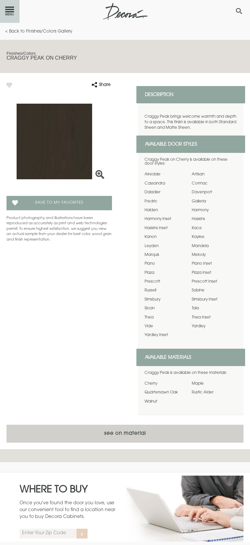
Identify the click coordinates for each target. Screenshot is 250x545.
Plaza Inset (201, 273)
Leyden (152, 246)
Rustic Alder (203, 392)
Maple (198, 384)
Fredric (151, 201)
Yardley (198, 326)
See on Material (125, 433)
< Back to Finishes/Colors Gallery (38, 31)
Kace (197, 228)
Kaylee (198, 237)
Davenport (202, 192)
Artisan (198, 174)
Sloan (150, 308)
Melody (199, 255)
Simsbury (152, 300)
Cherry (151, 384)
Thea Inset (201, 317)
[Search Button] (239, 11)
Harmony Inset (158, 219)
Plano (150, 264)
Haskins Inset (156, 228)
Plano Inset (202, 264)
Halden (151, 210)
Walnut (151, 402)
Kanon (151, 237)
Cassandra (155, 183)
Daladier (152, 192)
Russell (150, 290)
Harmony (200, 210)
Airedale (152, 174)
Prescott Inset (204, 282)
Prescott (152, 282)
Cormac (200, 183)
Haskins (198, 219)
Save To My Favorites (59, 203)
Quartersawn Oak (161, 392)
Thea (149, 317)
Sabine (198, 290)
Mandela (200, 246)
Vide (149, 326)
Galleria (199, 201)
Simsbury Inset (204, 300)
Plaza (149, 273)
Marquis (152, 255)
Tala (195, 308)
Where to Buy (54, 490)
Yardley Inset (156, 335)
